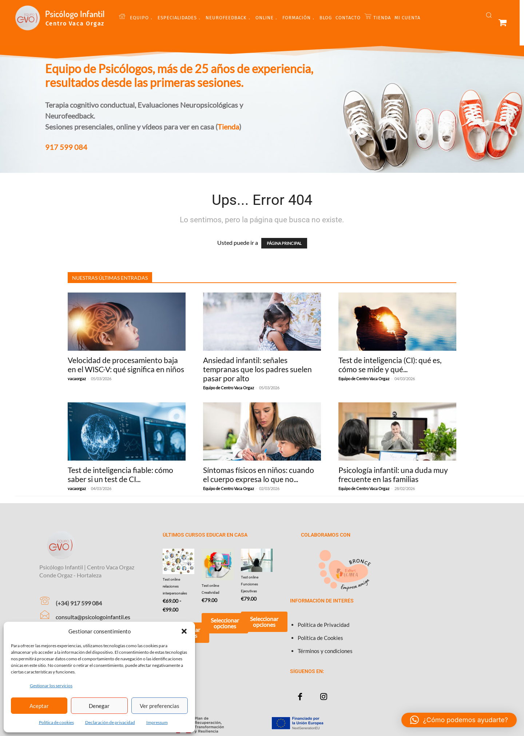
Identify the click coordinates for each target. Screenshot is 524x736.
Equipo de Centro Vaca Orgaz (228, 387)
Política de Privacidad (323, 624)
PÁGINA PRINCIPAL (284, 243)
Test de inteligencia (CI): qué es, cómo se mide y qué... (389, 364)
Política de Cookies (320, 637)
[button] (184, 631)
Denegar (99, 706)
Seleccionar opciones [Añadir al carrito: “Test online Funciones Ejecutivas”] (264, 621)
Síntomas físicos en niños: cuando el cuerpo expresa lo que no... (258, 474)
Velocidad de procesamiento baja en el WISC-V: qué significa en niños (126, 364)
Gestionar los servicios (51, 685)
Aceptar (39, 706)
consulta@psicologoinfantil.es (93, 616)
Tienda (228, 126)
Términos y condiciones (325, 651)
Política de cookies (56, 722)
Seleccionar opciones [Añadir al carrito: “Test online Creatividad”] (225, 623)
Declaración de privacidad (110, 722)
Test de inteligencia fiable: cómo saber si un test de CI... (120, 474)
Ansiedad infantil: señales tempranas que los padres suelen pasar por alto (257, 369)
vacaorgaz (77, 378)
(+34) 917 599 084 (79, 603)
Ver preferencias (159, 706)
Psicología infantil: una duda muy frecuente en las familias (393, 474)
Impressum (157, 722)
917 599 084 (66, 147)
